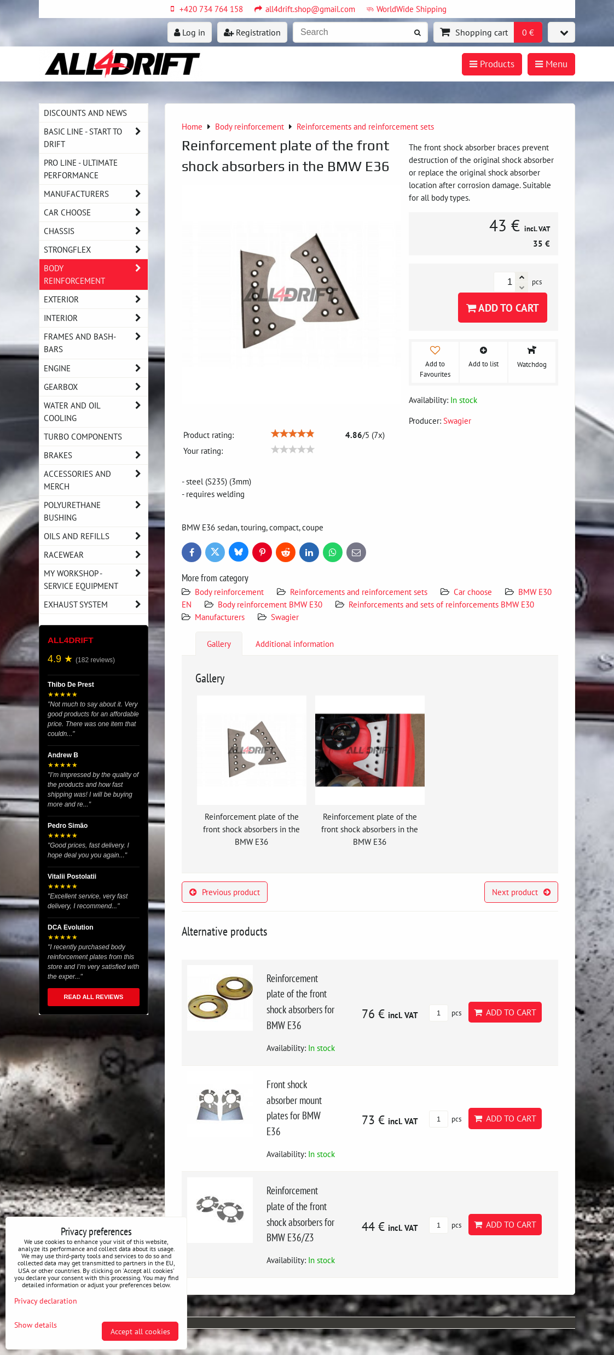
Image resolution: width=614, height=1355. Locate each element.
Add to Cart (502, 307)
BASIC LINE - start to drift (96, 137)
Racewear (96, 555)
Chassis (96, 231)
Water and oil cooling (96, 411)
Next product (521, 891)
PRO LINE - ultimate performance (81, 168)
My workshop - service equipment (96, 579)
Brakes (96, 455)
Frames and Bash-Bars (96, 343)
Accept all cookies (140, 1331)
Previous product (224, 891)
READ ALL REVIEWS (94, 997)
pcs (445, 1013)
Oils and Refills (96, 536)
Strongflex (96, 250)
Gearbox (96, 387)
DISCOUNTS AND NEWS (85, 112)
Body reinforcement (229, 591)
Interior (96, 318)
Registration (252, 32)
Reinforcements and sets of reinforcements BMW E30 (441, 604)
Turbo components (83, 436)
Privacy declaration (45, 1300)
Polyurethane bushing (96, 511)
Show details (35, 1325)
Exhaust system (96, 604)
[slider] (293, 433)
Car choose (473, 591)
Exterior (96, 299)
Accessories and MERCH (96, 480)
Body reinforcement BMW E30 (270, 604)
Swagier (285, 616)
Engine (96, 368)
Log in (189, 32)
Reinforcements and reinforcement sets (358, 591)
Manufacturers (220, 616)
